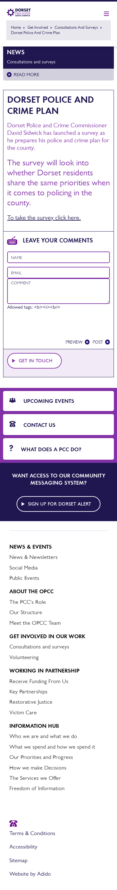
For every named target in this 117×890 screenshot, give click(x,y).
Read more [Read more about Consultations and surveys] (26, 74)
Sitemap (18, 860)
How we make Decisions (37, 768)
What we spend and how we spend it (52, 747)
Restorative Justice (30, 702)
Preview (74, 342)
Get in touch (35, 360)
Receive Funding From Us (38, 681)
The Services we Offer (35, 778)
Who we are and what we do (43, 736)
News (16, 52)
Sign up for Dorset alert (59, 503)
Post (98, 342)
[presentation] (54, 327)
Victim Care (23, 712)
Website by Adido (30, 874)
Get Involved (37, 27)
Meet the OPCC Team (35, 623)
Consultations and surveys (76, 27)
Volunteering (24, 657)
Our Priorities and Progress (41, 757)
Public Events (24, 578)
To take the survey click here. (44, 217)
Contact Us (32, 424)
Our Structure (25, 612)
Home (16, 27)
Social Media (23, 568)
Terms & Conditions (32, 833)
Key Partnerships (28, 691)
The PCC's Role (27, 602)
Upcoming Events (41, 401)
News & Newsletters (33, 557)
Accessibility (23, 847)
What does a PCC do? (45, 449)
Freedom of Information (37, 788)
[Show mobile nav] (106, 14)
